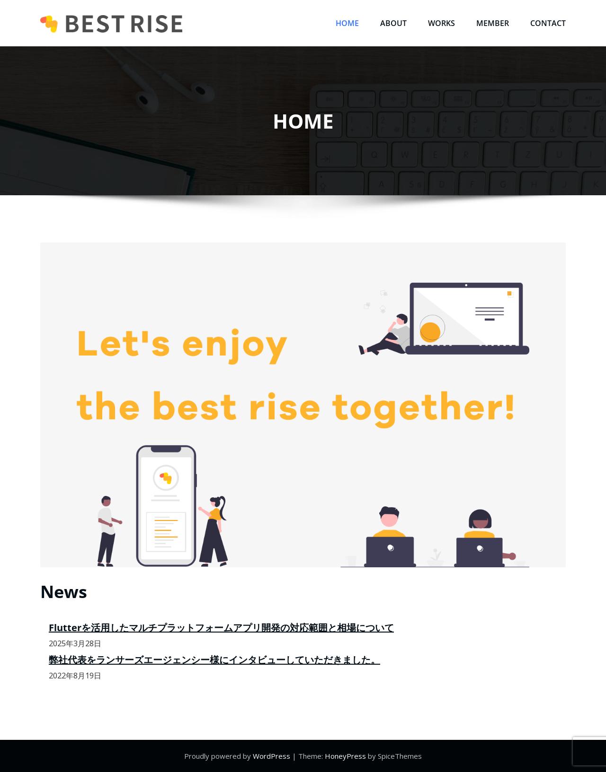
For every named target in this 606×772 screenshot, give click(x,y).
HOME (347, 23)
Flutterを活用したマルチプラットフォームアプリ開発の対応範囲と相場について (221, 627)
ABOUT (393, 23)
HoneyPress (345, 756)
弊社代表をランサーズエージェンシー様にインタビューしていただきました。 (214, 659)
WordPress (271, 756)
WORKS (441, 23)
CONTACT (548, 23)
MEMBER (492, 23)
